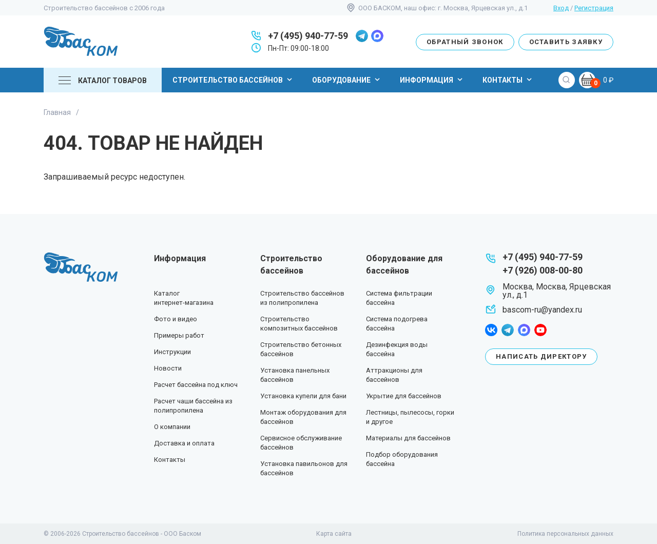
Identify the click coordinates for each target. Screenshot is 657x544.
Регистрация (593, 8)
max (377, 36)
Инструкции (172, 352)
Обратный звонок (465, 42)
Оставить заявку (566, 42)
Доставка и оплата (184, 443)
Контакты (508, 79)
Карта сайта (334, 533)
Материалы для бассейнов (408, 438)
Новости (168, 368)
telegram (362, 36)
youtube (540, 330)
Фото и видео (175, 319)
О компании (172, 427)
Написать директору (541, 356)
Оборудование (347, 79)
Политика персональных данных (565, 533)
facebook (491, 330)
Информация (432, 79)
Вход (561, 8)
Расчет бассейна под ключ (196, 384)
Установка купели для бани (303, 396)
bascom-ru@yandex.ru (542, 310)
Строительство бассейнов (233, 79)
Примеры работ (179, 335)
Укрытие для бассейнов (403, 396)
